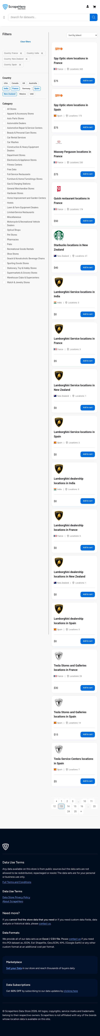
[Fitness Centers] (4, 164)
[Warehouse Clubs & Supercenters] (4, 277)
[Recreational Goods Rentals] (4, 249)
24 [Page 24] (68, 811)
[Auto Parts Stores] (4, 118)
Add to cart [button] (87, 81)
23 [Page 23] (94, 806)
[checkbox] (5, 83)
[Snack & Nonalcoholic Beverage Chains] (4, 258)
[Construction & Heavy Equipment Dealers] (4, 148)
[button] (4, 17)
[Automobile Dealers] (4, 123)
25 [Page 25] (75, 811)
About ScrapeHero (12, 901)
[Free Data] (4, 169)
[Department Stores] (4, 155)
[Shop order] (82, 35)
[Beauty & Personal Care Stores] (4, 132)
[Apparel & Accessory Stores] (4, 113)
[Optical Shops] (4, 230)
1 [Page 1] (61, 801)
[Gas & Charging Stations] (4, 183)
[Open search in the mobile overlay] (53, 17)
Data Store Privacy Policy (16, 897)
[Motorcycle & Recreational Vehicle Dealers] (4, 223)
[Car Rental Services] (4, 137)
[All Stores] (4, 109)
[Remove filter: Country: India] (42, 53)
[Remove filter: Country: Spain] (20, 65)
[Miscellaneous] (4, 217)
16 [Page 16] (82, 806)
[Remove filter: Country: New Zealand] (26, 59)
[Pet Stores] (4, 234)
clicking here (71, 990)
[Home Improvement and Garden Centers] (4, 198)
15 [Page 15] (75, 806)
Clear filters (25, 41)
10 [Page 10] (84, 801)
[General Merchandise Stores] (4, 188)
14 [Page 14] (68, 806)
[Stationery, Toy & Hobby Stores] (4, 268)
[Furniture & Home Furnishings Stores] (4, 179)
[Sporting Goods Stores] (4, 263)
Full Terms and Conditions (16, 882)
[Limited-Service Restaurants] (4, 212)
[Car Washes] (4, 142)
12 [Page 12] (54, 806)
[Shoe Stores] (4, 253)
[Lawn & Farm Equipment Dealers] (4, 207)
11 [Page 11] (91, 801)
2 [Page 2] (67, 801)
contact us (45, 923)
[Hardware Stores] (4, 193)
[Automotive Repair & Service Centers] (4, 128)
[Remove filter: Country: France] (21, 53)
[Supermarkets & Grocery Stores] (4, 272)
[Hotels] (4, 202)
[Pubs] (4, 244)
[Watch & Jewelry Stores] (4, 282)
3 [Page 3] (72, 801)
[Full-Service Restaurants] (4, 174)
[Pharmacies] (4, 239)
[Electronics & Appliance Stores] (4, 160)
